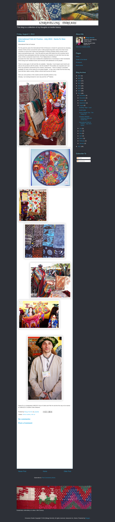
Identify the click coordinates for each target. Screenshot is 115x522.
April (80, 136)
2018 (79, 81)
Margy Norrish (90, 37)
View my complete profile (83, 47)
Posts (79, 158)
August (81, 105)
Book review (79, 65)
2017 (79, 83)
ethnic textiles (27, 414)
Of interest (79, 62)
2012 (79, 146)
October (81, 100)
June (81, 131)
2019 (79, 78)
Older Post (67, 471)
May (80, 133)
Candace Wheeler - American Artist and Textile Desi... (85, 118)
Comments (81, 161)
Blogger (87, 518)
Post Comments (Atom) (48, 477)
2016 (79, 86)
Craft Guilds (82, 110)
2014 (79, 90)
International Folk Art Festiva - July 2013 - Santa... (85, 123)
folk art (33, 414)
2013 (79, 93)
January (81, 143)
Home (45, 471)
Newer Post (22, 471)
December (82, 95)
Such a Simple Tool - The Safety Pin (86, 113)
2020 (79, 75)
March (81, 138)
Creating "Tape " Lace (85, 107)
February (82, 141)
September (82, 103)
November (82, 98)
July (80, 128)
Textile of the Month (81, 59)
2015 (79, 88)
